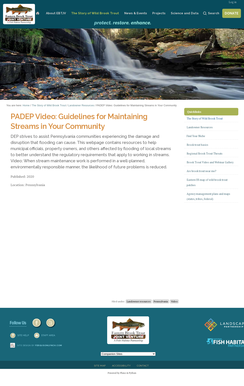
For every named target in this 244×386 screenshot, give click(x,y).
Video (174, 301)
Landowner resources (139, 301)
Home (37, 13)
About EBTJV (56, 13)
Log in (232, 2)
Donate (232, 13)
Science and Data (185, 13)
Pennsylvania (161, 301)
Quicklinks (194, 112)
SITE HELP (23, 335)
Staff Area (48, 335)
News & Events (135, 13)
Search (213, 13)
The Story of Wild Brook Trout (95, 13)
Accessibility (121, 365)
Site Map (100, 365)
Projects (159, 13)
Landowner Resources (81, 105)
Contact (143, 365)
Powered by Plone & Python (122, 372)
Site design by (39, 345)
